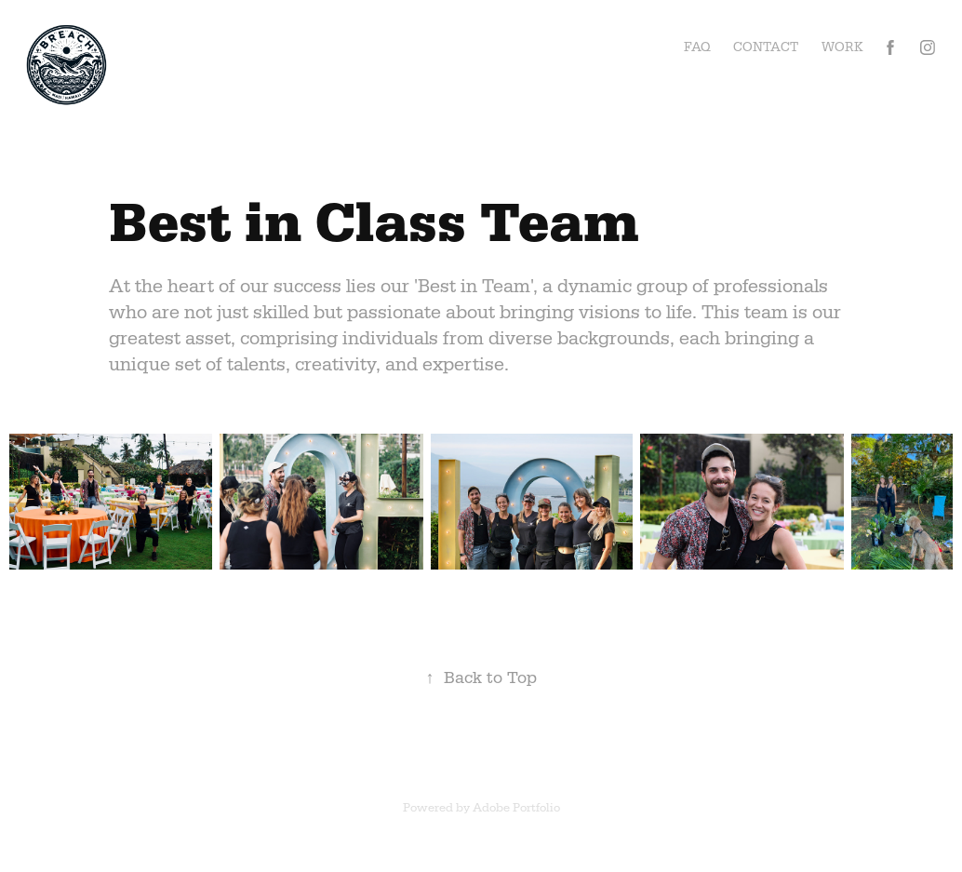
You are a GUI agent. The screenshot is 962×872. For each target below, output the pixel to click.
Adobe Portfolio (516, 807)
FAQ (697, 47)
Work (842, 47)
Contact (765, 47)
